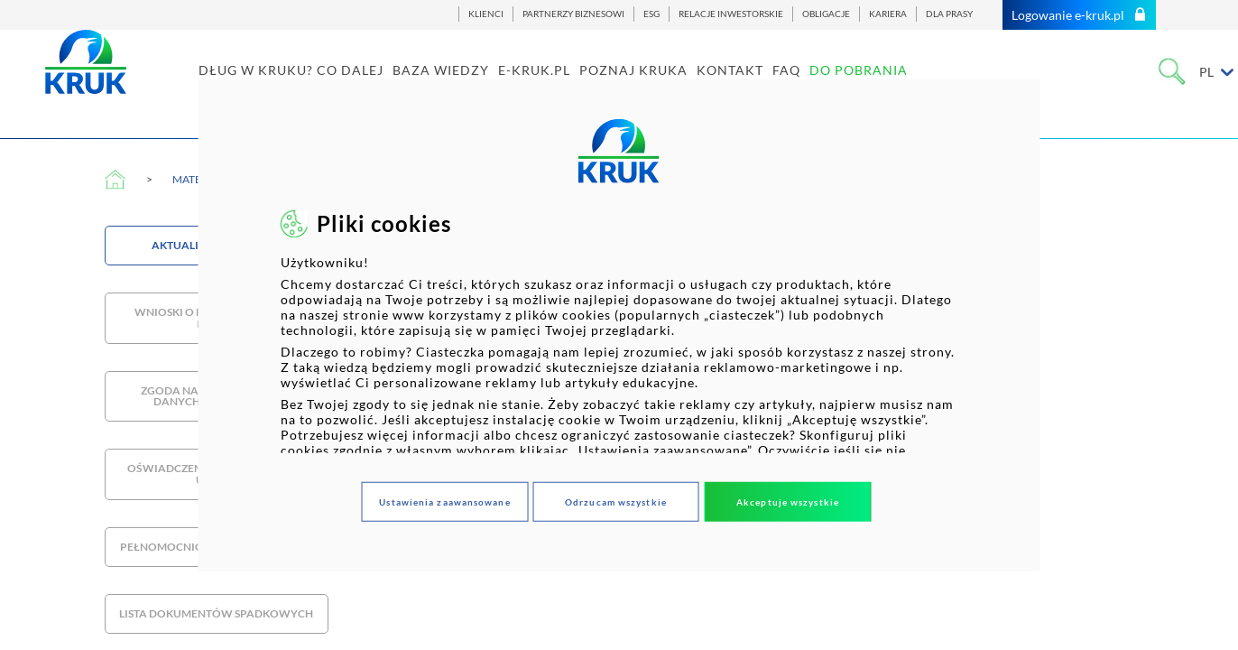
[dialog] (619, 325)
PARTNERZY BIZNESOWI (573, 14)
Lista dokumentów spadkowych (216, 613)
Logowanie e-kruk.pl (1079, 15)
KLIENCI (486, 14)
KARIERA (888, 14)
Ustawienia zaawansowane (444, 501)
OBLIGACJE (826, 14)
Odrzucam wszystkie (616, 501)
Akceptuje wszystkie (787, 501)
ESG (651, 14)
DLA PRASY (949, 14)
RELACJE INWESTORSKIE (731, 14)
